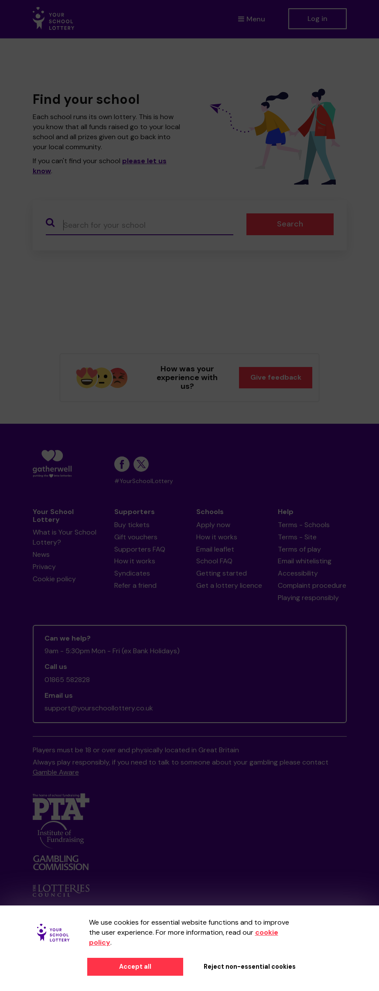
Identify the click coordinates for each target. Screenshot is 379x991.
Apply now (213, 524)
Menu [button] (251, 19)
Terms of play (299, 549)
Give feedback (275, 377)
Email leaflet (215, 549)
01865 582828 (67, 679)
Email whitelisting (304, 561)
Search (290, 224)
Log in (317, 18)
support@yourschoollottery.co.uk (98, 708)
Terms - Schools (304, 524)
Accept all (135, 966)
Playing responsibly (308, 597)
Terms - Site (297, 537)
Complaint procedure (312, 585)
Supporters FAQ (139, 549)
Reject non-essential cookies (250, 966)
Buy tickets (132, 524)
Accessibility (298, 573)
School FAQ (214, 561)
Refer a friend (135, 585)
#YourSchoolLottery (143, 481)
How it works (134, 561)
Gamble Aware (56, 772)
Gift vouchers (135, 537)
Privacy (44, 566)
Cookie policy (54, 578)
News (41, 554)
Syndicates (132, 573)
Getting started (221, 573)
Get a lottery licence (229, 585)
